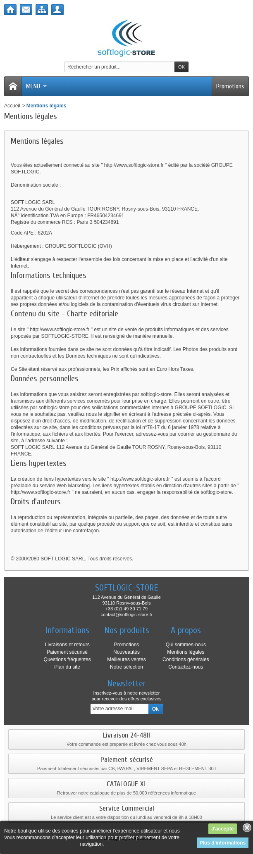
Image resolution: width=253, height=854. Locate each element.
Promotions (230, 86)
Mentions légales (185, 652)
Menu (36, 86)
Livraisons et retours (67, 645)
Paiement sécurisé (67, 652)
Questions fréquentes (67, 659)
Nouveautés (126, 652)
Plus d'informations (223, 843)
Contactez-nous (185, 667)
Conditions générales (185, 659)
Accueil (12, 106)
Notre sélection (126, 667)
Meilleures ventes (126, 659)
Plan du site (67, 667)
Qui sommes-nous (186, 645)
